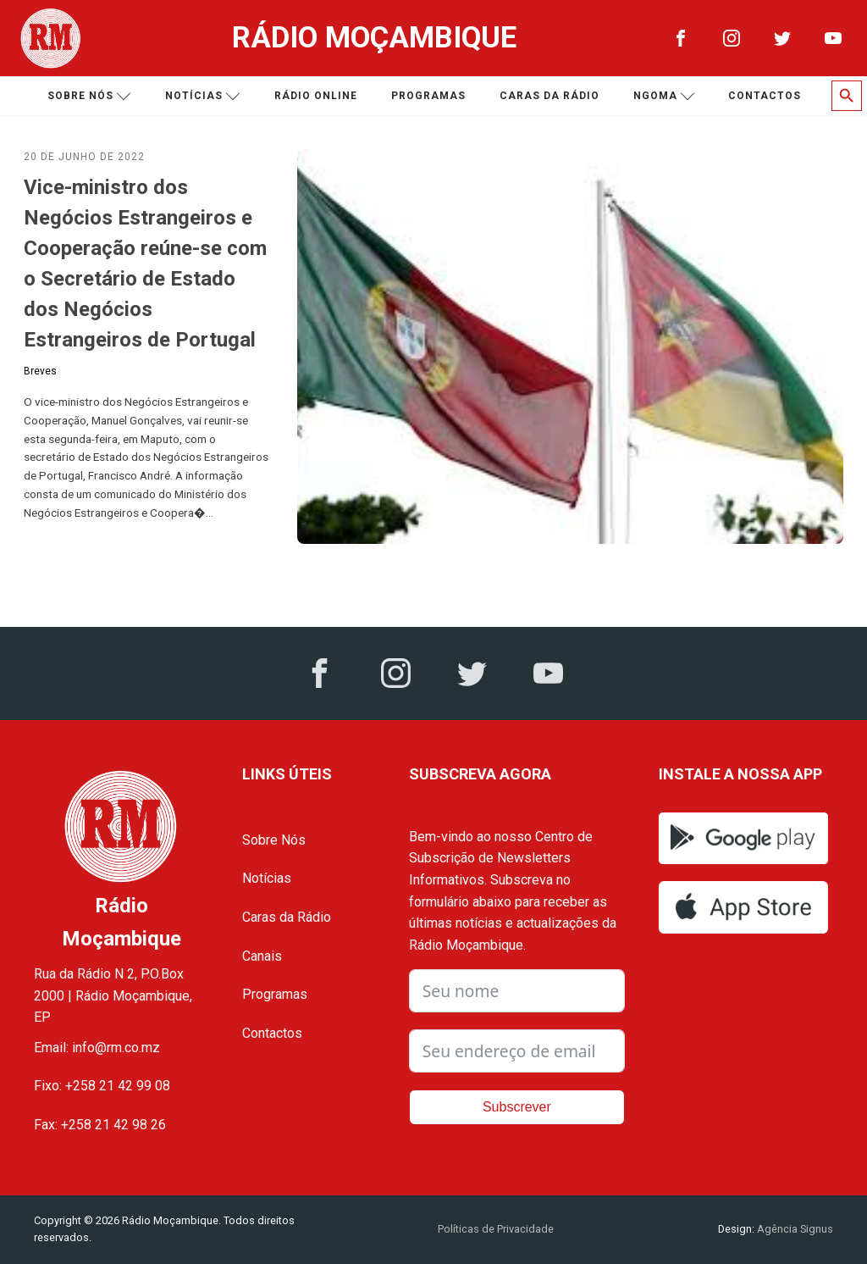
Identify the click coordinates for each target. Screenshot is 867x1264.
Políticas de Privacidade (496, 1228)
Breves (40, 371)
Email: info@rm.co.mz (97, 1047)
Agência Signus (793, 1228)
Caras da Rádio (549, 96)
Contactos (764, 96)
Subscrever (517, 1107)
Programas (428, 96)
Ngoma (664, 96)
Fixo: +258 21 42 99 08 (102, 1086)
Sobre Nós (274, 840)
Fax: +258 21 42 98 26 (100, 1125)
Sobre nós (89, 96)
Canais (262, 956)
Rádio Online (315, 96)
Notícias (202, 96)
